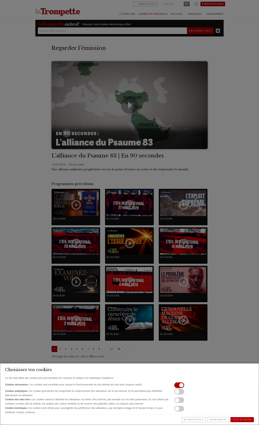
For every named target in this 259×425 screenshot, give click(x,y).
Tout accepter (242, 419)
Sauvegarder (218, 419)
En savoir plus (193, 419)
